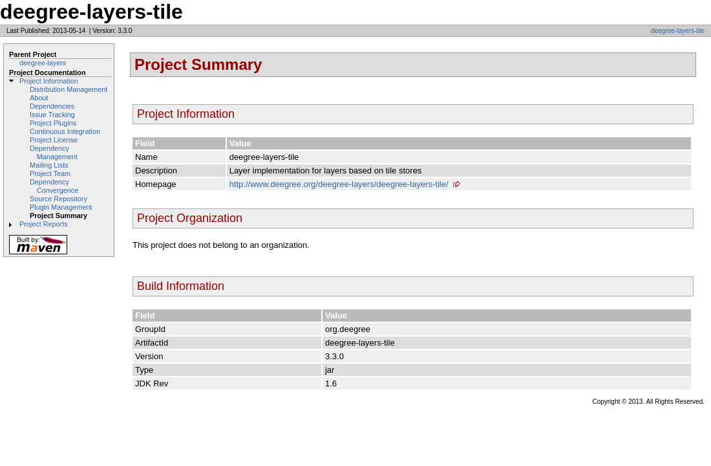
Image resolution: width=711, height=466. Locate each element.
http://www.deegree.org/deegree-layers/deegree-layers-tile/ (339, 184)
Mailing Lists (49, 165)
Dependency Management (54, 152)
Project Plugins (53, 123)
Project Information (48, 81)
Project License (54, 140)
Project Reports (43, 224)
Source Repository (58, 199)
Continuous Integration (65, 131)
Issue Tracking (52, 114)
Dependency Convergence (54, 186)
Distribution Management (68, 89)
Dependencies (52, 106)
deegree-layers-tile (678, 30)
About (39, 98)
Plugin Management (61, 207)
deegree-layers (42, 63)
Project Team (50, 173)
